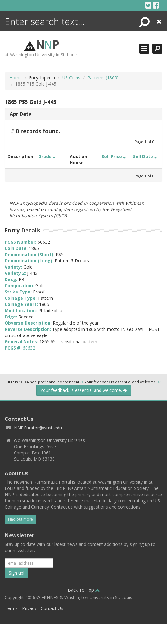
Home (15, 78)
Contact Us (52, 608)
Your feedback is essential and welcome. (83, 390)
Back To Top (84, 590)
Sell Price (114, 156)
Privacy (29, 608)
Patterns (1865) (102, 78)
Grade (46, 156)
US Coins (71, 78)
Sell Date (145, 156)
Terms (11, 608)
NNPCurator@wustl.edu (38, 428)
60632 (29, 348)
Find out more (20, 519)
